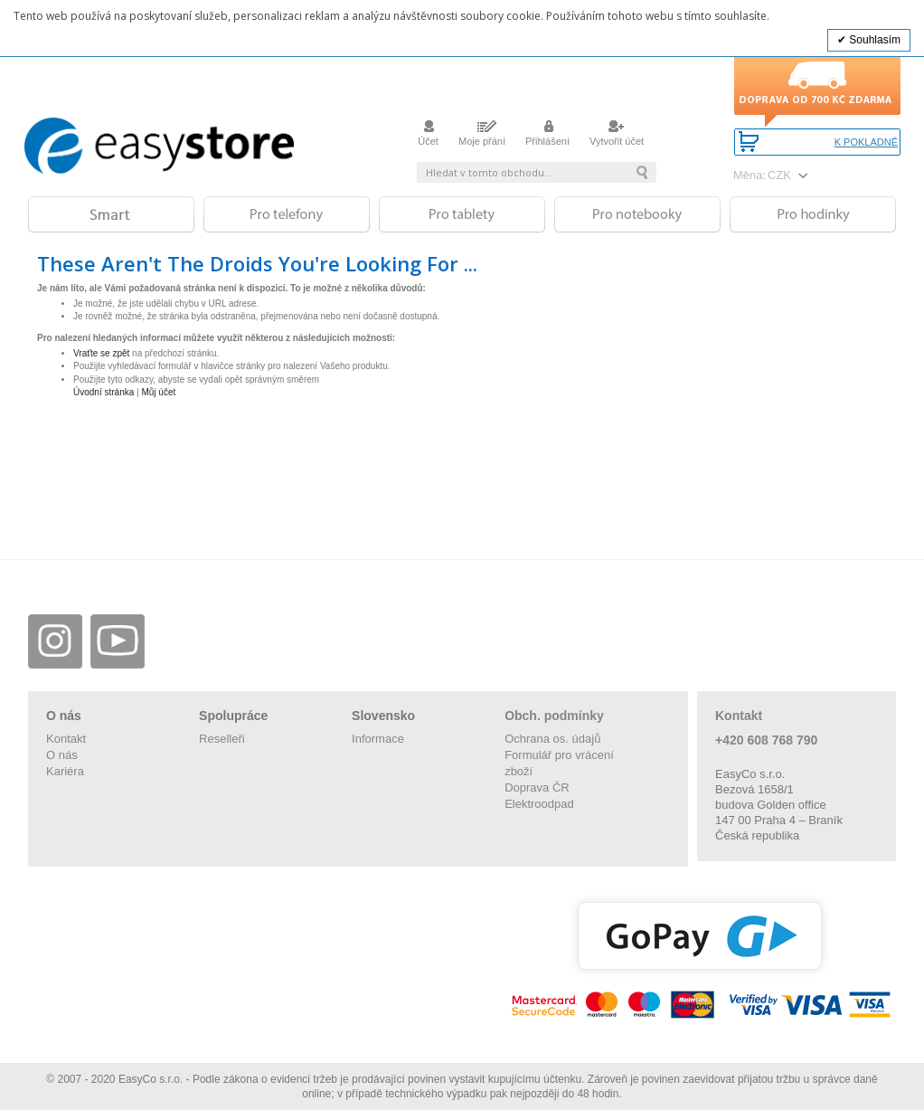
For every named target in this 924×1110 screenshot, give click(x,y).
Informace (378, 738)
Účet (428, 136)
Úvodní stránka (103, 392)
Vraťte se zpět (101, 353)
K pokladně (866, 142)
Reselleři (222, 738)
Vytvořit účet (616, 136)
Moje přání (481, 136)
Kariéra (65, 771)
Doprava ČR (537, 787)
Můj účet (158, 392)
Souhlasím (873, 39)
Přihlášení (547, 136)
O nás (62, 755)
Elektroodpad (539, 804)
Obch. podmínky (554, 715)
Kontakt (66, 738)
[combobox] (536, 172)
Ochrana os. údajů (552, 738)
